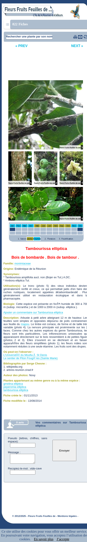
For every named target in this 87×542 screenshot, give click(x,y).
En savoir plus (44, 539)
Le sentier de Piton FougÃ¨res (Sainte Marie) (30, 358)
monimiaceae (22, 263)
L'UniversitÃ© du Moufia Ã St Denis (25, 355)
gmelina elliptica (13, 383)
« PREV (21, 46)
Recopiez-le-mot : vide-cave (25, 468)
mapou (25, 324)
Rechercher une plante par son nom (29, 36)
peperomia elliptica (14, 387)
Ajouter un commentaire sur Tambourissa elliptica (33, 312)
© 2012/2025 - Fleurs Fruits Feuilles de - (34, 516)
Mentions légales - (68, 516)
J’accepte (63, 539)
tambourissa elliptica (15, 390)
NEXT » (77, 46)
